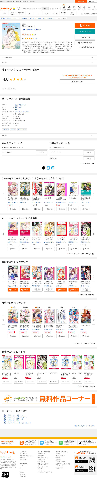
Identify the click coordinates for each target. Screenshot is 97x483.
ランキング (23, 460)
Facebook (22, 476)
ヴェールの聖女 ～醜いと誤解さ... (37, 326)
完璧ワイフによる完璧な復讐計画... (85, 283)
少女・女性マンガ (21, 13)
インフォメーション (42, 466)
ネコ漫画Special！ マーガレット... (61, 199)
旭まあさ (10, 286)
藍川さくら (47, 329)
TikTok (22, 472)
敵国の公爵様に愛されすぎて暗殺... (48, 326)
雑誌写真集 (72, 13)
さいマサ (52, 286)
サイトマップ (59, 468)
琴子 (52, 329)
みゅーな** (16, 202)
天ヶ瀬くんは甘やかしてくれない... (12, 199)
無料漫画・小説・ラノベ (26, 455)
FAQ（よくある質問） (43, 464)
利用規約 (58, 460)
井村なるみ (30, 286)
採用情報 (58, 458)
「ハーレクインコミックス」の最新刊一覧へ (82, 254)
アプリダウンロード (42, 458)
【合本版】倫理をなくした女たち (48, 283)
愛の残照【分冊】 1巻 (29, 374)
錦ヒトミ (83, 286)
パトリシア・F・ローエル (51, 202)
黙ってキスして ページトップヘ (84, 426)
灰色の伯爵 (47, 198)
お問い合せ (40, 468)
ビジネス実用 (63, 13)
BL (30, 13)
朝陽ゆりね (42, 202)
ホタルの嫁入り (85, 325)
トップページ (23, 453)
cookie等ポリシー (60, 466)
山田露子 (40, 329)
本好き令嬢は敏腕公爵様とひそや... (24, 326)
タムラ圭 (10, 202)
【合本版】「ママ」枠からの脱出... (36, 283)
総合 (4, 13)
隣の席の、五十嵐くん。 (61, 326)
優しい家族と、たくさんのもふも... (73, 326)
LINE (21, 466)
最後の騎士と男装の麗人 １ (85, 198)
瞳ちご (58, 329)
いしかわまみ (35, 242)
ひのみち (71, 329)
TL (38, 13)
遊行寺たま (23, 202)
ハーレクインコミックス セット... (12, 239)
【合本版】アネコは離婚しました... (61, 283)
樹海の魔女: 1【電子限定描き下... (24, 199)
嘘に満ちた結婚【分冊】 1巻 (88, 374)
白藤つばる (59, 286)
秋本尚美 (58, 202)
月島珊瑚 (34, 286)
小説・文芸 (55, 13)
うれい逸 (34, 329)
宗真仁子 (58, 242)
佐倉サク (88, 286)
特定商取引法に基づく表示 (63, 464)
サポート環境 (41, 462)
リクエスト (40, 470)
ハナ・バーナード (28, 29)
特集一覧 (22, 458)
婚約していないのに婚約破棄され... (24, 283)
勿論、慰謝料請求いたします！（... (12, 326)
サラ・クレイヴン (16, 242)
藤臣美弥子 (23, 242)
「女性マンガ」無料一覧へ (87, 294)
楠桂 (9, 242)
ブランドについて (60, 455)
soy (13, 329)
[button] (13, 209)
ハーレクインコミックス (22, 111)
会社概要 (58, 453)
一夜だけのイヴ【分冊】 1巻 (65, 374)
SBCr (16, 109)
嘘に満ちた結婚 (77, 373)
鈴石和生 (22, 329)
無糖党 (10, 329)
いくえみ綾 (65, 202)
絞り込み (19, 8)
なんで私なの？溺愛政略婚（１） (36, 199)
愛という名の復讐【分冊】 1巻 (6, 374)
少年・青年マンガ (13, 13)
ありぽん (76, 329)
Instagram (22, 470)
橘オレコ (83, 329)
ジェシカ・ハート (73, 202)
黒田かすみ (37, 29)
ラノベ (46, 13)
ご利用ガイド (93, 13)
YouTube (22, 474)
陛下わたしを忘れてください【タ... (12, 283)
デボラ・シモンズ (85, 202)
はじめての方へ (85, 13)
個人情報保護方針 (60, 462)
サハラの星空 (72, 198)
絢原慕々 (16, 286)
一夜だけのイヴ (53, 373)
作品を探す (40, 455)
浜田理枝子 (72, 242)
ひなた (63, 329)
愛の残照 (16, 373)
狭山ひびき (23, 286)
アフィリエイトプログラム (44, 472)
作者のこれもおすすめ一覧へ (86, 386)
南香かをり (35, 202)
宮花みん (46, 242)
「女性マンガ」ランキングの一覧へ (84, 343)
